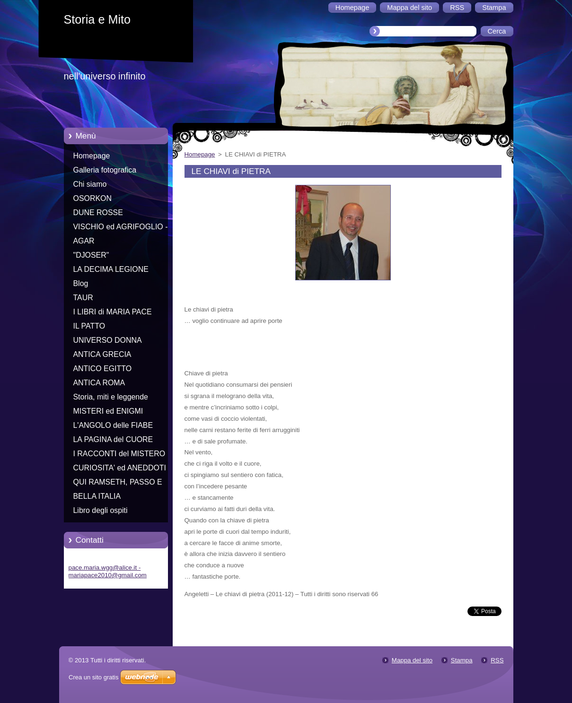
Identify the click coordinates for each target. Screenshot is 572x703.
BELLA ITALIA (97, 496)
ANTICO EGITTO (102, 369)
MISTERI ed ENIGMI (108, 411)
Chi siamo (90, 184)
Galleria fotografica (105, 170)
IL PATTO (89, 326)
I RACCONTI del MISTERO (119, 454)
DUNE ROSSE (98, 212)
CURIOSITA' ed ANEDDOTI (120, 468)
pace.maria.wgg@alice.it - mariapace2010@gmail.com (108, 571)
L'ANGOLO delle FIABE (113, 425)
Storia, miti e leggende (110, 397)
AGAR (84, 241)
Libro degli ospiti (100, 510)
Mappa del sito (412, 660)
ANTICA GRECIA (102, 354)
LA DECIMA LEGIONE (111, 269)
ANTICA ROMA (99, 383)
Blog (80, 283)
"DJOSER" (91, 255)
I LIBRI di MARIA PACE (112, 312)
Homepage (91, 156)
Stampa (462, 660)
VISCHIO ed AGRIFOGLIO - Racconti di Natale (120, 228)
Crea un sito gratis (94, 677)
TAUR (83, 298)
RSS (497, 660)
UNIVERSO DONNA (107, 340)
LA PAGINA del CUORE (113, 439)
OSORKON (92, 198)
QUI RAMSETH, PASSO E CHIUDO (117, 483)
